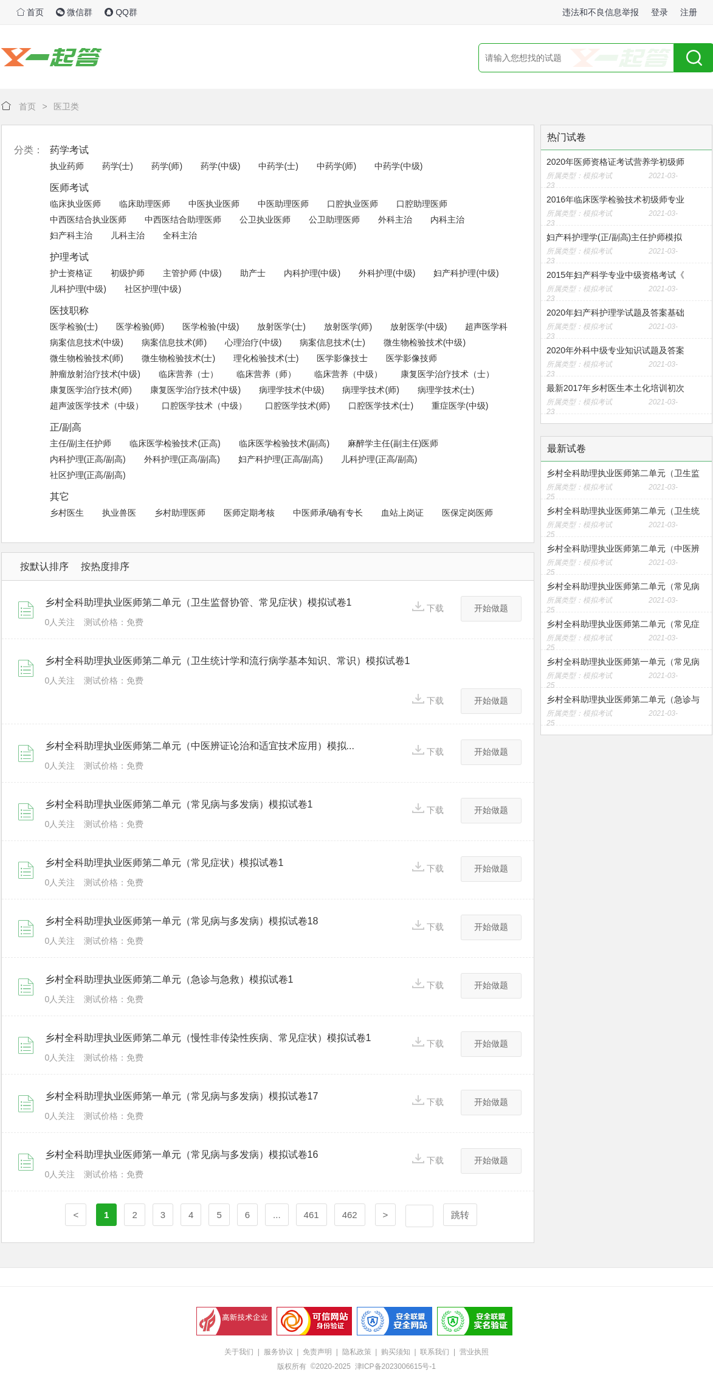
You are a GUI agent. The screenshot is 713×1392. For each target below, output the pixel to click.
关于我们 (238, 1352)
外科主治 (395, 219)
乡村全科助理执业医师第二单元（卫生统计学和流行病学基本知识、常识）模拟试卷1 (227, 661)
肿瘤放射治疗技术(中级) (95, 374)
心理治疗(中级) (253, 342)
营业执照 (474, 1352)
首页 (30, 12)
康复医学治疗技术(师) (91, 390)
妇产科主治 (71, 235)
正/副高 (65, 427)
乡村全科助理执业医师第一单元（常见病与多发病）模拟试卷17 (182, 1096)
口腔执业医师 (352, 204)
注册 (688, 12)
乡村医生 (67, 513)
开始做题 (491, 608)
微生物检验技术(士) (178, 358)
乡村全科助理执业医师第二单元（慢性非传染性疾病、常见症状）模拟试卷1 (208, 1038)
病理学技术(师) (370, 390)
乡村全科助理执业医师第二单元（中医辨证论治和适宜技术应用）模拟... (199, 746)
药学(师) (166, 166)
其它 (59, 496)
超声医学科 (486, 326)
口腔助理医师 (421, 204)
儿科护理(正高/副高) (379, 459)
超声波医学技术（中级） (96, 405)
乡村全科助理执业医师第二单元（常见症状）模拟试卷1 (164, 862)
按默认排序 (44, 566)
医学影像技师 (411, 358)
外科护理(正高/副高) (182, 459)
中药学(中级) (398, 166)
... (277, 1215)
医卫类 (66, 106)
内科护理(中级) (312, 273)
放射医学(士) (281, 326)
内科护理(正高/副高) (88, 459)
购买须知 (395, 1352)
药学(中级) (220, 166)
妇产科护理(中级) (465, 273)
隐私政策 (356, 1352)
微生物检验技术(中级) (425, 342)
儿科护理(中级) (78, 289)
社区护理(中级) (153, 289)
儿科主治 (128, 235)
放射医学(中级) (418, 326)
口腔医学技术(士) (380, 405)
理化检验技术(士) (265, 358)
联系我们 (434, 1352)
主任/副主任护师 (81, 443)
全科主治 (180, 235)
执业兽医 (119, 513)
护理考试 (69, 257)
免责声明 (317, 1352)
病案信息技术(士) (332, 342)
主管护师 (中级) (192, 273)
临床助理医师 (144, 204)
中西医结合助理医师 (183, 219)
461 (311, 1215)
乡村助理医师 (179, 513)
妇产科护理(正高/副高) (280, 459)
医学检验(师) (140, 326)
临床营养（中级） (348, 374)
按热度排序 (105, 566)
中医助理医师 (283, 204)
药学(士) (117, 166)
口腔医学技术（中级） (204, 405)
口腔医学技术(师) (297, 405)
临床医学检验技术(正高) (174, 443)
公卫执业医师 (265, 219)
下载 (428, 607)
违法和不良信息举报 (600, 12)
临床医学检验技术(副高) (284, 443)
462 (349, 1215)
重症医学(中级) (460, 405)
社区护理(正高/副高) (88, 475)
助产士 (253, 273)
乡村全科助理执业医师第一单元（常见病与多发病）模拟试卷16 (182, 1154)
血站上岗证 (402, 513)
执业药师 (67, 166)
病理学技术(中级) (291, 390)
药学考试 (69, 150)
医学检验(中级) (210, 326)
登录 (659, 12)
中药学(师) (336, 166)
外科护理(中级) (387, 273)
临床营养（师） (266, 374)
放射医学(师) (348, 326)
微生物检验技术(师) (86, 358)
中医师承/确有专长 (328, 513)
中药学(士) (278, 166)
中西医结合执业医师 (88, 219)
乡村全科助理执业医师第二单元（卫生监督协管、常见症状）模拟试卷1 (198, 602)
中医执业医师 (213, 204)
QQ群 (121, 12)
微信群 (74, 12)
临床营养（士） (188, 374)
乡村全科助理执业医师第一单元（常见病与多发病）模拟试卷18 (182, 921)
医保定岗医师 (467, 513)
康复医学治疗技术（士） (447, 374)
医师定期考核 (249, 513)
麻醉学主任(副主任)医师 (393, 443)
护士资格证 (71, 273)
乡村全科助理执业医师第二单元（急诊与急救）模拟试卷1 (169, 979)
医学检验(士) (74, 326)
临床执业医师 (75, 204)
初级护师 (128, 273)
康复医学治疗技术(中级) (195, 390)
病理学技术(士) (446, 390)
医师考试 (69, 187)
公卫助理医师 (334, 219)
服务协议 (278, 1352)
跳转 (460, 1215)
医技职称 (69, 310)
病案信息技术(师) (174, 342)
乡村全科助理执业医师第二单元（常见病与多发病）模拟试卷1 (179, 804)
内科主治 (447, 219)
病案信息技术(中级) (86, 342)
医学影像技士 (342, 358)
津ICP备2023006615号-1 (395, 1366)
